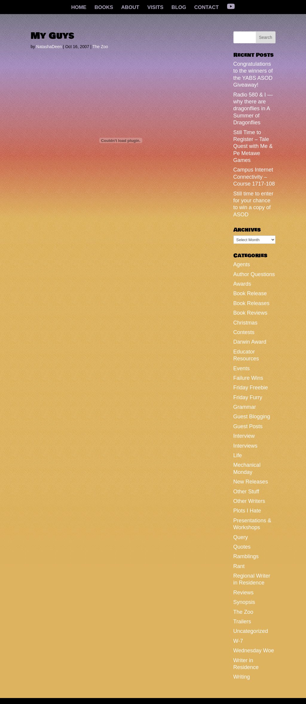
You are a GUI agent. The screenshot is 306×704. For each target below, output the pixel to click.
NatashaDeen (49, 46)
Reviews (243, 593)
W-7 (238, 641)
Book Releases (251, 303)
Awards (242, 284)
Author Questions (254, 274)
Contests (244, 332)
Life (237, 455)
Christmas (245, 323)
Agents (241, 264)
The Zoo (100, 46)
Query (240, 537)
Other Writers (249, 501)
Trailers (242, 622)
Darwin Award (250, 342)
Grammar (244, 407)
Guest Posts (248, 426)
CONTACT (206, 7)
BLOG (179, 7)
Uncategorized (250, 631)
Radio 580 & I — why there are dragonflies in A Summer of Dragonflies (253, 109)
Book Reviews (250, 313)
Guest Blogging (251, 417)
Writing (241, 677)
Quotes (242, 547)
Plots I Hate (247, 511)
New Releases (250, 482)
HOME (78, 7)
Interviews (245, 446)
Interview (244, 436)
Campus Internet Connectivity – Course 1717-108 (254, 177)
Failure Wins (248, 378)
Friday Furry (247, 397)
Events (241, 368)
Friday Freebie (250, 388)
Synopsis (244, 602)
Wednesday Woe (253, 651)
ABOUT (130, 7)
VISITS (155, 7)
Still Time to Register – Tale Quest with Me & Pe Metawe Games (253, 146)
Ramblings (246, 556)
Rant (239, 566)
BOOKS (103, 7)
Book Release (250, 293)
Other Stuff (246, 492)
